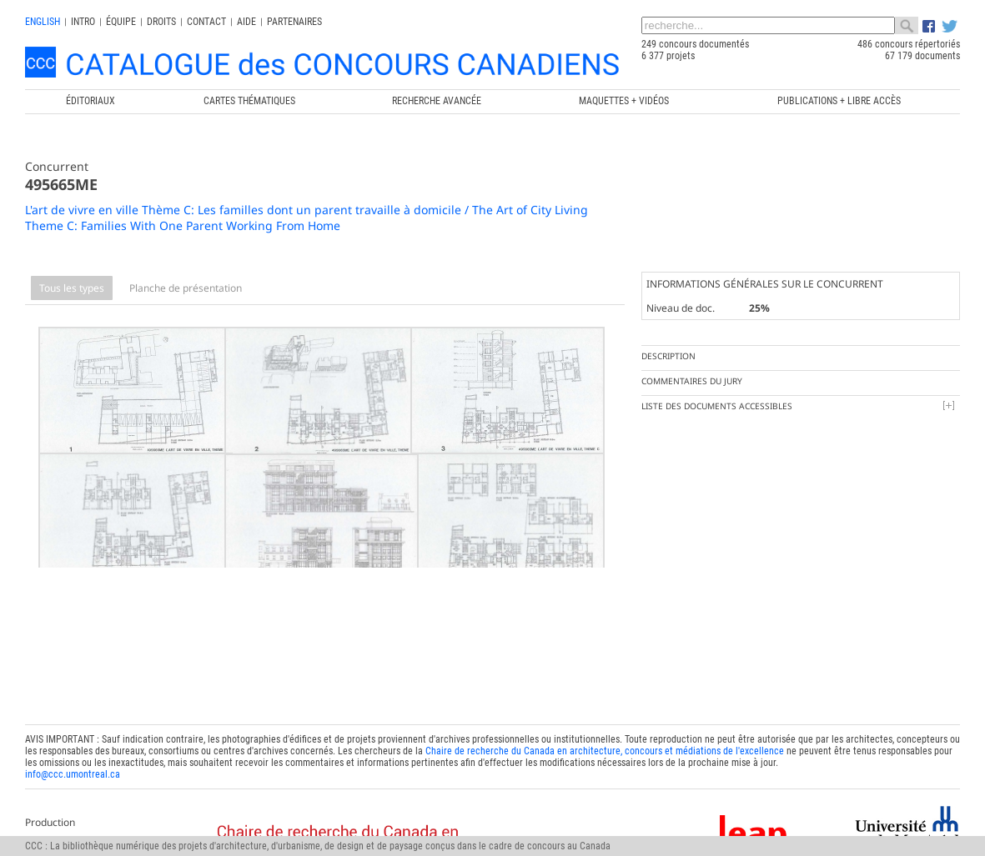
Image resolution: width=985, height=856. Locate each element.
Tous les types (71, 288)
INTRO (83, 22)
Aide (246, 22)
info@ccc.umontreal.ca (72, 758)
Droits (161, 22)
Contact (206, 22)
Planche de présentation (185, 288)
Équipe (121, 22)
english (42, 22)
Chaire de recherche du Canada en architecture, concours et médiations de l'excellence (604, 735)
